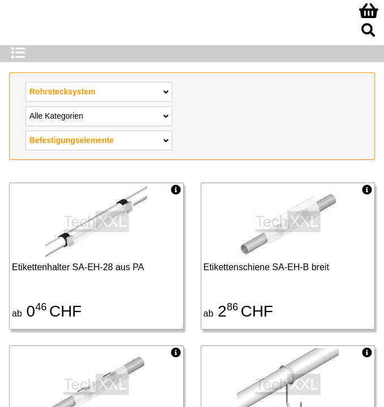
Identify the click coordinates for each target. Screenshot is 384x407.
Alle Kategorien (99, 115)
